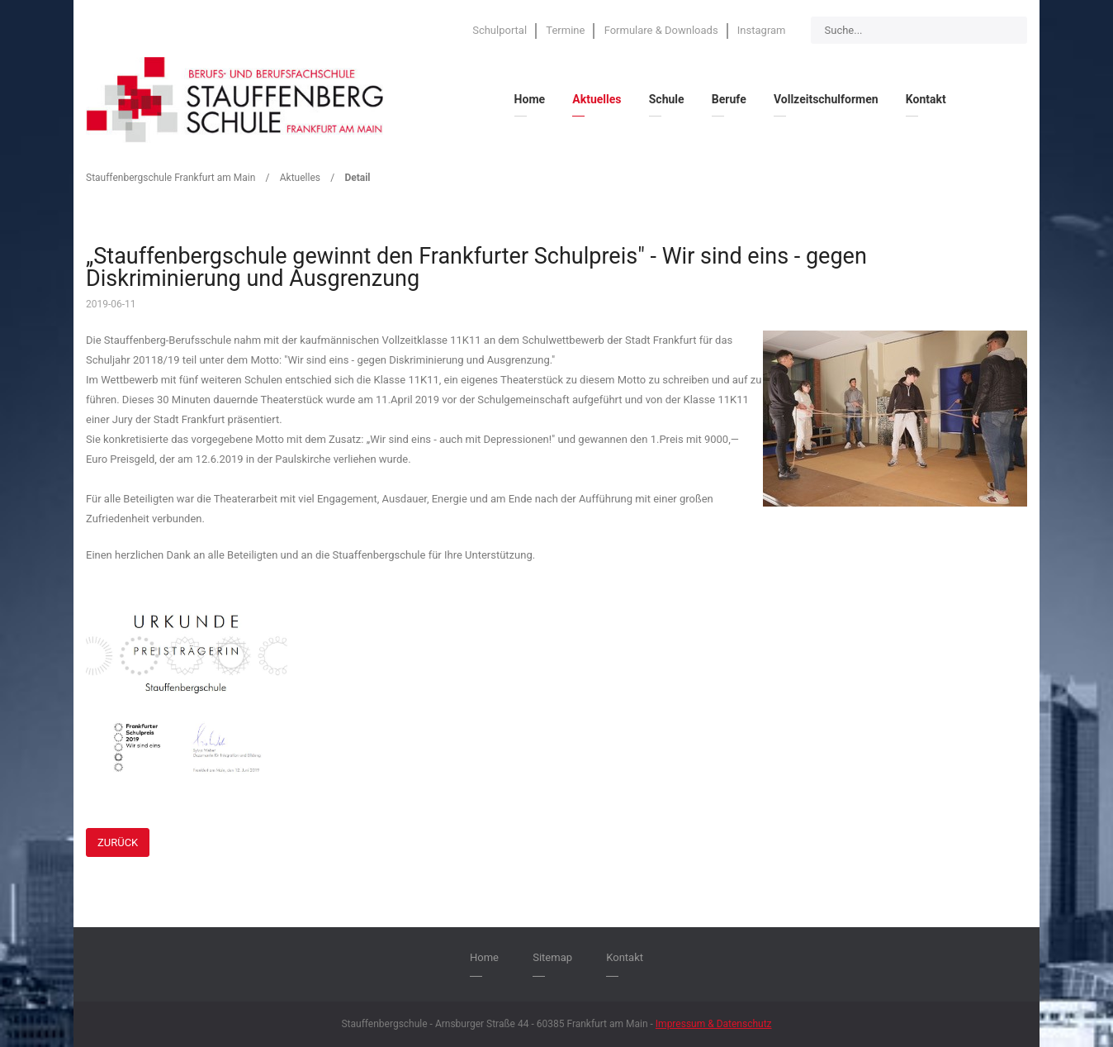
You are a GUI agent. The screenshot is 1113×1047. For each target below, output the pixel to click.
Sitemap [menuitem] (552, 957)
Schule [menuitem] (666, 99)
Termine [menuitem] (565, 30)
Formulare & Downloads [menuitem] (661, 30)
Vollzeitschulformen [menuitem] (826, 99)
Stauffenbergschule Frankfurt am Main (170, 177)
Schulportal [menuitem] (499, 30)
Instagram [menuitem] (761, 30)
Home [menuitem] (529, 99)
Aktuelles (300, 177)
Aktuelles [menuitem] (596, 99)
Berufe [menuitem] (729, 99)
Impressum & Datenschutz (714, 1024)
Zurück (117, 842)
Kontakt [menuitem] (926, 99)
